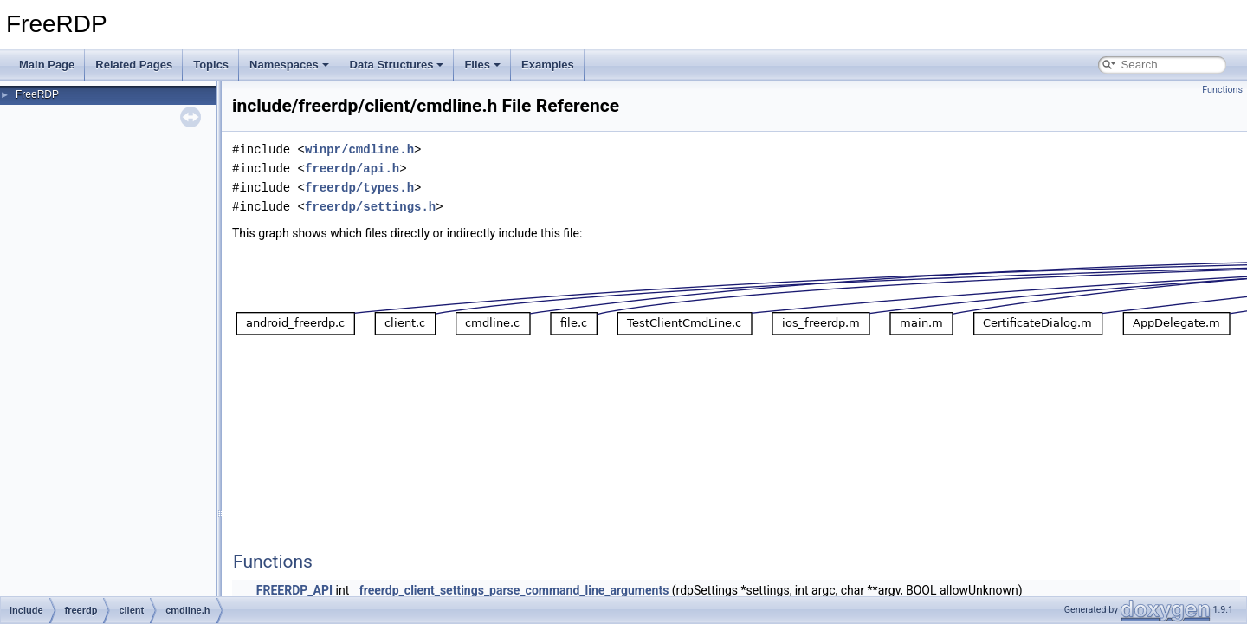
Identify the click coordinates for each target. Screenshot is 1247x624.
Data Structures (397, 64)
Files (482, 64)
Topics (211, 64)
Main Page (46, 64)
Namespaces (289, 64)
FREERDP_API (294, 590)
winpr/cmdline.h (359, 149)
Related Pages (133, 64)
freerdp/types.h (359, 187)
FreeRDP (37, 94)
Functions (1222, 89)
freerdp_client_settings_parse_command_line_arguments (514, 590)
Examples (547, 64)
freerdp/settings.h (370, 206)
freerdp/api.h (352, 168)
